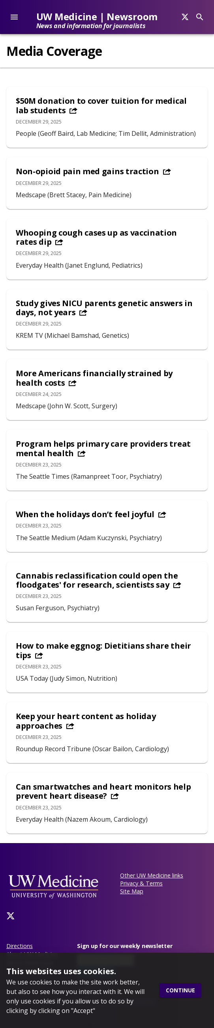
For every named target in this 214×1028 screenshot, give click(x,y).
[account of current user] (14, 17)
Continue (180, 990)
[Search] (185, 17)
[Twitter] (10, 915)
